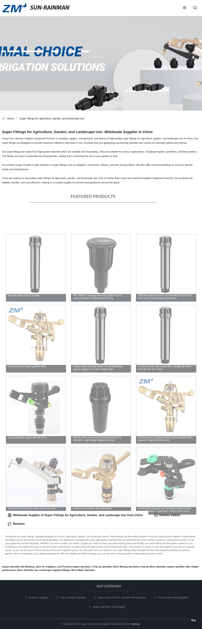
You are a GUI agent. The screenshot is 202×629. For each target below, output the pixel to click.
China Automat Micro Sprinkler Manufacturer (123, 597)
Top (193, 620)
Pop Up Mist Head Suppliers (175, 597)
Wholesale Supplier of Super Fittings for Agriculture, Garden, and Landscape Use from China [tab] (75, 515)
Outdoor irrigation (40, 597)
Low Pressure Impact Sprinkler (73, 566)
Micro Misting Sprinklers (126, 566)
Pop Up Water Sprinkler (74, 597)
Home (10, 118)
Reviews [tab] (16, 524)
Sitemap (135, 624)
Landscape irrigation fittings (54, 570)
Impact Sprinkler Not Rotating (18, 566)
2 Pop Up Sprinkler (101, 566)
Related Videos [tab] (167, 515)
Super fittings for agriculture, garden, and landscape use (51, 118)
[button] (184, 8)
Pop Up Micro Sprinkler (153, 566)
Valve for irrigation (46, 566)
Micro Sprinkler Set (27, 570)
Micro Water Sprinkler (82, 570)
